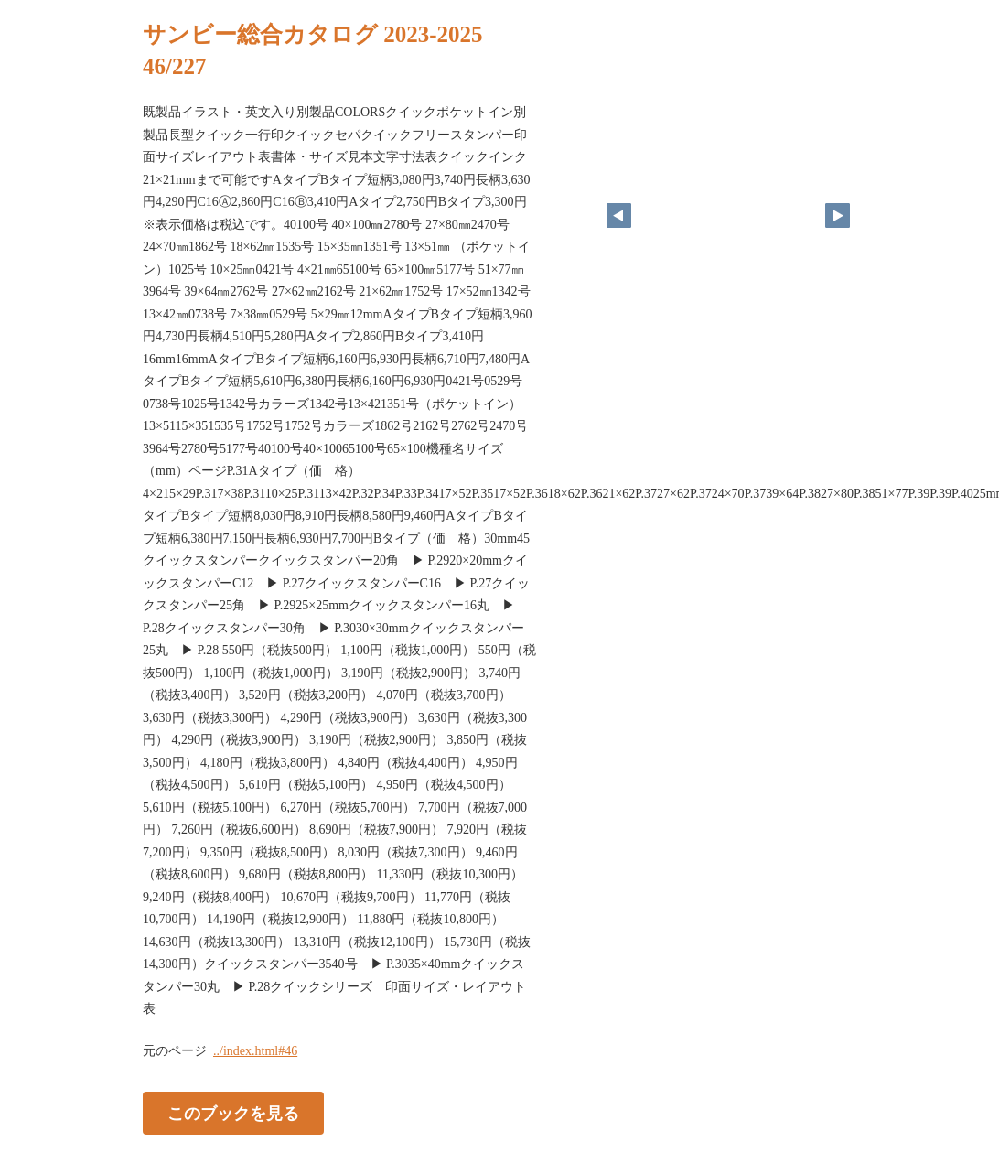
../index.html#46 (255, 1051)
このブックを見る (233, 1113)
